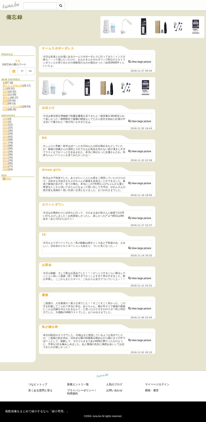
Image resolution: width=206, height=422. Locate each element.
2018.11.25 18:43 (141, 128)
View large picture (139, 61)
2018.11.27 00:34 (141, 70)
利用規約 (72, 393)
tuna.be (102, 376)
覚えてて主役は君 (13, 85)
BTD (5, 103)
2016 (5, 145)
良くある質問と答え (40, 390)
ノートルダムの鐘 (13, 106)
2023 (5, 124)
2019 (5, 136)
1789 (5, 109)
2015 (5, 148)
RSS (7, 178)
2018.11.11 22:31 (141, 285)
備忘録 (14, 17)
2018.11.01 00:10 (141, 352)
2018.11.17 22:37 (141, 225)
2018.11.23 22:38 (141, 160)
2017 (5, 142)
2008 (5, 169)
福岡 (5, 100)
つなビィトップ (37, 384)
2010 (5, 163)
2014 (5, 151)
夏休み (6, 97)
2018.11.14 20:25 (141, 255)
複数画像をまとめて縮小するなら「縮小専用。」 (37, 411)
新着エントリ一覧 (78, 384)
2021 (5, 130)
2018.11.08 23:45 (141, 317)
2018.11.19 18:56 (141, 195)
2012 (5, 157)
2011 (5, 160)
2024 (5, 94)
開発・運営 (152, 390)
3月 (5, 88)
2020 (5, 133)
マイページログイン (157, 384)
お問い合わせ (114, 390)
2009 (5, 166)
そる (17, 60)
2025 (5, 91)
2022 (5, 127)
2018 (5, 139)
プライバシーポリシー (80, 390)
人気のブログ (114, 384)
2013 (5, 154)
